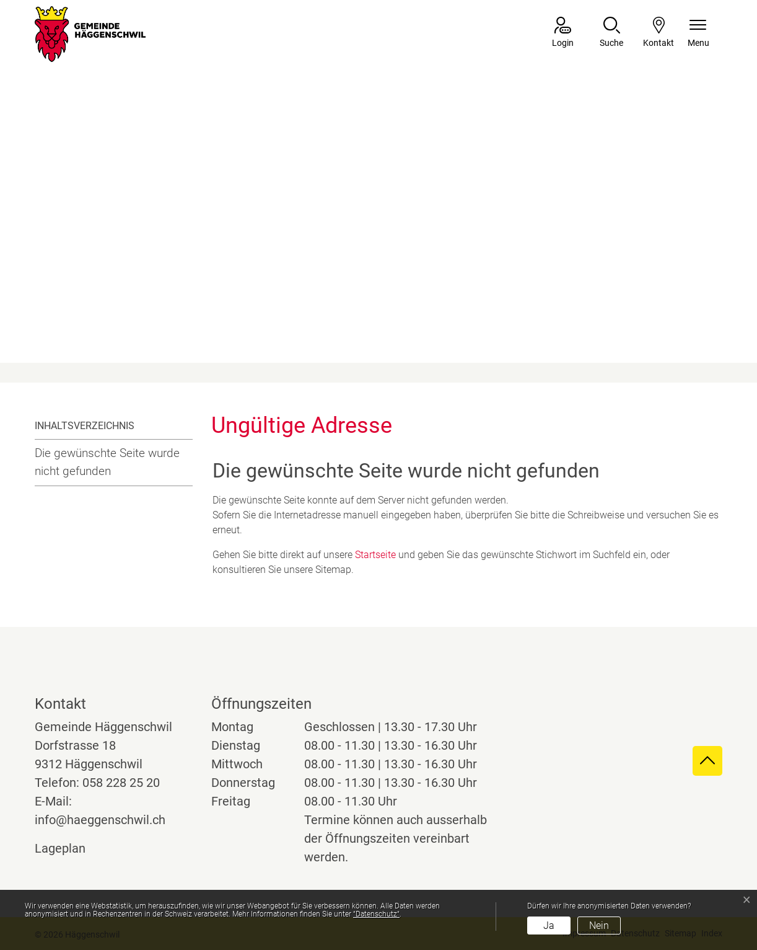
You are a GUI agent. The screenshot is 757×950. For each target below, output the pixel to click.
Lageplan (71, 848)
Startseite (375, 555)
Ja (548, 925)
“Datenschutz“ (376, 914)
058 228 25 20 (121, 782)
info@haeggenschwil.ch (100, 819)
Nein (599, 925)
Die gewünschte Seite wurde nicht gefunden (107, 462)
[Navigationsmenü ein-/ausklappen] (698, 33)
